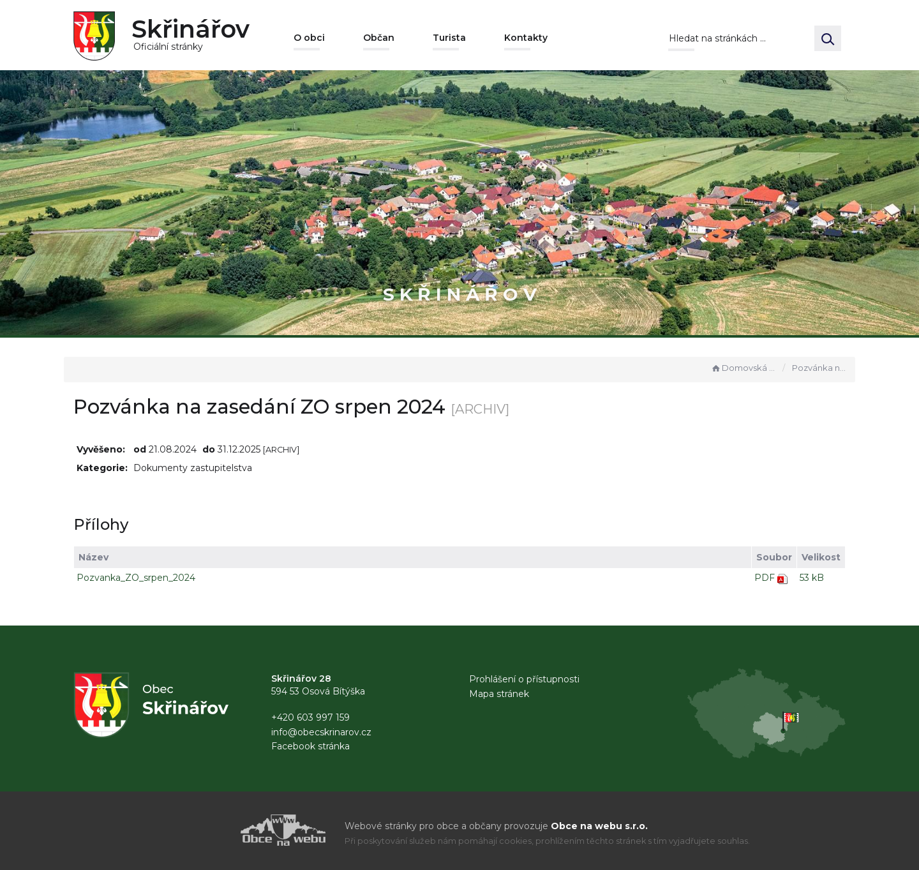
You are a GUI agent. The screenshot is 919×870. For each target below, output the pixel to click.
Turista (449, 37)
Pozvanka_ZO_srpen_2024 (136, 577)
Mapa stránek (499, 694)
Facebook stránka (310, 746)
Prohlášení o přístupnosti (524, 679)
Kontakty (526, 37)
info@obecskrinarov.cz (321, 732)
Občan (378, 37)
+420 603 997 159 (310, 717)
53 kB (812, 577)
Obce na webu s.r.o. (599, 826)
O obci (309, 37)
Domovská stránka (743, 368)
